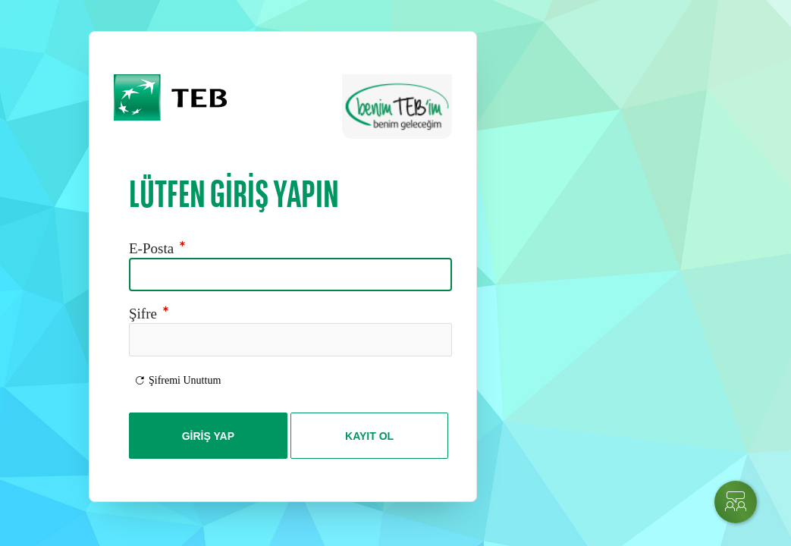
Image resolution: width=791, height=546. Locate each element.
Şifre (150, 314)
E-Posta (159, 249)
